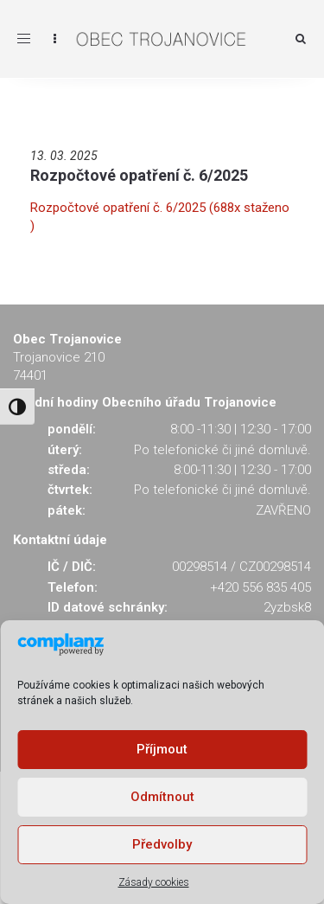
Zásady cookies (153, 882)
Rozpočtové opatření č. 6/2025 (139, 175)
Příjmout (162, 749)
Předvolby (162, 844)
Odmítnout (162, 797)
